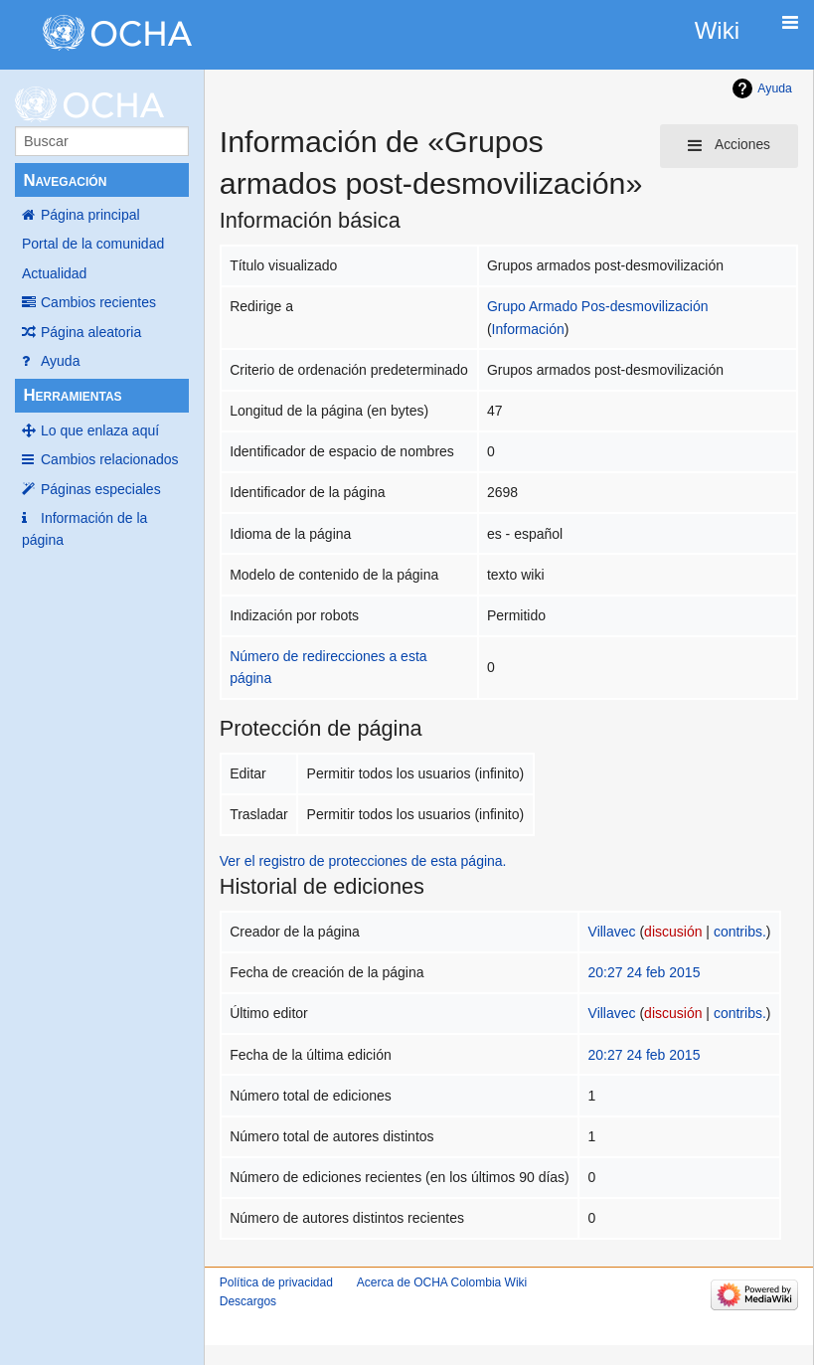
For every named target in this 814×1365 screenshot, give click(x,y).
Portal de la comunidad (93, 244)
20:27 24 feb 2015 (644, 972)
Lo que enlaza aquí (100, 430)
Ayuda (60, 361)
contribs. (740, 931)
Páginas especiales (101, 489)
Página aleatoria (91, 332)
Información (528, 329)
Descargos (248, 1301)
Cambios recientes (98, 302)
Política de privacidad (276, 1282)
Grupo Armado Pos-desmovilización (598, 306)
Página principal (90, 215)
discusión (673, 931)
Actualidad (54, 273)
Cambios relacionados (110, 459)
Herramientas (72, 395)
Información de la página (84, 529)
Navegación (64, 180)
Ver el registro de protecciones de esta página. (363, 861)
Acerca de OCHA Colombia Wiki (442, 1282)
